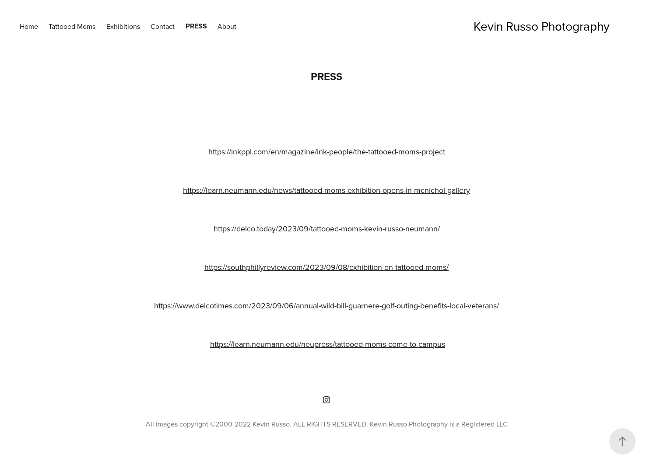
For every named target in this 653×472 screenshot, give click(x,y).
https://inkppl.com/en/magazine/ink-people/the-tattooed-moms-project (326, 151)
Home (29, 26)
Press (196, 26)
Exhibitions (123, 26)
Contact (163, 26)
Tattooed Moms (72, 26)
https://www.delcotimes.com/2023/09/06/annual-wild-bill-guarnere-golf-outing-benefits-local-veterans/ (326, 305)
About (227, 26)
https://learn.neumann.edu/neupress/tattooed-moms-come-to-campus (327, 344)
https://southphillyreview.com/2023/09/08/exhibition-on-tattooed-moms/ (326, 267)
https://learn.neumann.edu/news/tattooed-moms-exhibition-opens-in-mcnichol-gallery (326, 190)
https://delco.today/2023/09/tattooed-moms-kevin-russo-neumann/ (327, 228)
